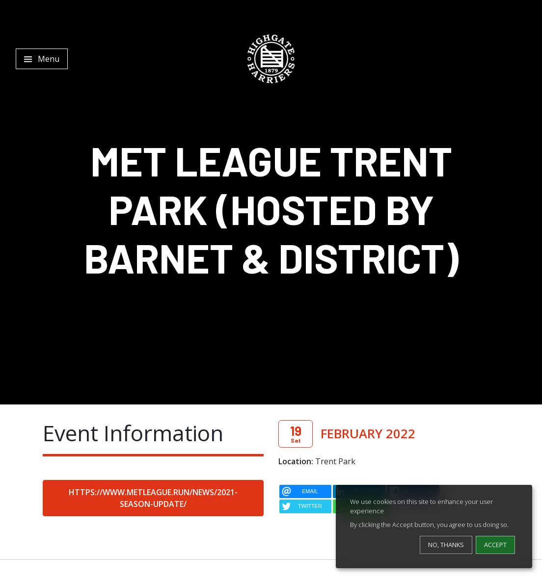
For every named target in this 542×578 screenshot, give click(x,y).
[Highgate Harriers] (271, 59)
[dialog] (434, 526)
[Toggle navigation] (42, 59)
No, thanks (446, 544)
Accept (495, 544)
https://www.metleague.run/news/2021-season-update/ (153, 498)
